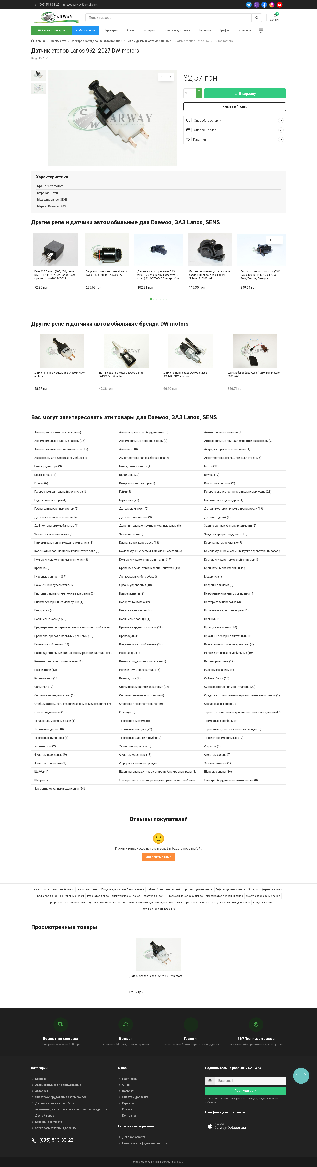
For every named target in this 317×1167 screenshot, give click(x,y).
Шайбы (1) (41, 771)
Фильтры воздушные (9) (50, 754)
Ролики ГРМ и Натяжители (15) (139, 669)
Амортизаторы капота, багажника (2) (144, 457)
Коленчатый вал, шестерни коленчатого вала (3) (66, 551)
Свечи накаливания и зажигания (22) (144, 686)
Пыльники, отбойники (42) (51, 644)
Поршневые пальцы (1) (134, 619)
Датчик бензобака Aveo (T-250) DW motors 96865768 (254, 374)
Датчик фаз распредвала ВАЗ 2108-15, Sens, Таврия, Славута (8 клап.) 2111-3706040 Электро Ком (158, 275)
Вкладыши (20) (129, 474)
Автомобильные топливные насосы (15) (61, 449)
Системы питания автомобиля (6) (141, 695)
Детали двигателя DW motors (107, 902)
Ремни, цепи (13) (45, 669)
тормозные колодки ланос (186, 895)
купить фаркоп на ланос (268, 889)
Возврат (149, 30)
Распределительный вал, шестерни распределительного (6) (74, 653)
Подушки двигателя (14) (135, 610)
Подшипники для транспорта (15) (226, 610)
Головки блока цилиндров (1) (223, 500)
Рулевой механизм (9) (219, 669)
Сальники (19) (43, 686)
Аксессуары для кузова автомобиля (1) (60, 457)
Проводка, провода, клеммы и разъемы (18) (63, 636)
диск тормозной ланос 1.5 (193, 902)
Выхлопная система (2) (219, 483)
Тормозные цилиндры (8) (51, 737)
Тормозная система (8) (134, 720)
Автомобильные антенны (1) (223, 432)
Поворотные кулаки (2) (134, 602)
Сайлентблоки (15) (216, 678)
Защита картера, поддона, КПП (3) (226, 534)
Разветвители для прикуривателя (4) (229, 644)
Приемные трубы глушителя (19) (141, 627)
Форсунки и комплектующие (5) (140, 763)
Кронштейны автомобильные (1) (226, 568)
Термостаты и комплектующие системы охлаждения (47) (242, 712)
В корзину (245, 93)
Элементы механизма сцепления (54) (59, 788)
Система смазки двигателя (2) (54, 695)
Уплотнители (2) (45, 746)
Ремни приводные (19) (219, 661)
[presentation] (162, 77)
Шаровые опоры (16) (218, 771)
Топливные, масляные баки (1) (54, 720)
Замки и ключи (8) (131, 534)
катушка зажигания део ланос (231, 902)
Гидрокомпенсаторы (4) (50, 500)
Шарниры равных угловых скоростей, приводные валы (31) (158, 771)
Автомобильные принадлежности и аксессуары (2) (238, 440)
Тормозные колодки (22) (135, 729)
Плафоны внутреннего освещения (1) (229, 593)
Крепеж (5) (41, 568)
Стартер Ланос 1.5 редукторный (66, 902)
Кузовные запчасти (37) (50, 576)
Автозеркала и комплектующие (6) (57, 432)
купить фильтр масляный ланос (54, 889)
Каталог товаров (51, 30)
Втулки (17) (211, 474)
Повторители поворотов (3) (222, 602)
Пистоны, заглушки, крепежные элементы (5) (64, 593)
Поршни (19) (212, 619)
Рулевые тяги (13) (46, 678)
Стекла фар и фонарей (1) (221, 703)
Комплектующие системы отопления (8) (61, 559)
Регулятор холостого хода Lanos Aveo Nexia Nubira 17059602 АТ (106, 273)
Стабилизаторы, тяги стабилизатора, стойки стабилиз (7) (72, 703)
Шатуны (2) (41, 780)
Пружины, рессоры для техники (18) (228, 636)
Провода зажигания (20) (220, 627)
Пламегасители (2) (131, 593)
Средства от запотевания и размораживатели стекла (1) (242, 695)
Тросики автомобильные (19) (223, 737)
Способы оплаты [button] (235, 130)
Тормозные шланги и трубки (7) (140, 737)
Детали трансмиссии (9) (135, 517)
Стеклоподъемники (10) (50, 712)
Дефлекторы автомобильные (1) (56, 525)
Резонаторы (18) (130, 653)
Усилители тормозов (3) (135, 746)
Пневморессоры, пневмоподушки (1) (58, 602)
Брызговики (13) (45, 474)
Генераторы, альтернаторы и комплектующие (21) (237, 491)
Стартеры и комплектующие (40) (141, 703)
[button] (151, 299)
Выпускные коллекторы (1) (137, 483)
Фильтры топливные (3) (50, 763)
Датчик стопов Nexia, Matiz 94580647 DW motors (59, 374)
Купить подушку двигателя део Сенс (151, 902)
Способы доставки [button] (235, 120)
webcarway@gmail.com (82, 4)
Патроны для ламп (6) (218, 585)
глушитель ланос (87, 889)
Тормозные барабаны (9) (221, 720)
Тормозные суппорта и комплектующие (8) (232, 729)
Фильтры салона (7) (217, 754)
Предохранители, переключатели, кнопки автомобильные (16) (75, 627)
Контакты (245, 30)
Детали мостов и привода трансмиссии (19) (233, 508)
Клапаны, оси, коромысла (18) (139, 542)
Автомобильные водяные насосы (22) (59, 440)
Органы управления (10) (135, 585)
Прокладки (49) (129, 636)
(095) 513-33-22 (49, 4)
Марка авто (85, 30)
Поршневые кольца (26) (50, 619)
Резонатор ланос (98, 895)
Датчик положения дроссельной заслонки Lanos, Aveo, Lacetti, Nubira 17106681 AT (209, 275)
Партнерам (110, 30)
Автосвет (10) (128, 449)
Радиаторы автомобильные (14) (141, 644)
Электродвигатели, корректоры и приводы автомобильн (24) (160, 780)
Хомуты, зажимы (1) (217, 763)
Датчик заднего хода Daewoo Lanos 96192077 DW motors (121, 374)
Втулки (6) (41, 483)
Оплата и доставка (177, 30)
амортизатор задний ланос (263, 895)
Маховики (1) (213, 576)
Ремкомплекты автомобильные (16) (58, 661)
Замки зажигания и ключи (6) (53, 534)
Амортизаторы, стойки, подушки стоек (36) (232, 457)
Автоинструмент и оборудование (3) (143, 432)
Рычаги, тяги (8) (130, 678)
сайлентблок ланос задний (164, 889)
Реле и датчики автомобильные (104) (229, 653)
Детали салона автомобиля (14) (56, 517)
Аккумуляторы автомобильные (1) (227, 449)
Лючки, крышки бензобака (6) (139, 576)
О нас (131, 30)
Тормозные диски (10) (49, 729)
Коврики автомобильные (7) (223, 542)
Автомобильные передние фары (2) (143, 440)
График (225, 30)
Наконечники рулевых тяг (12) (54, 585)
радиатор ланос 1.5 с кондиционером (60, 895)
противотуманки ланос (198, 889)
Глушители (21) (129, 500)
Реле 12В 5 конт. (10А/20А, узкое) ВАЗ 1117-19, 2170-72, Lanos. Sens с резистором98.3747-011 (54, 275)
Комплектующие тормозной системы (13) (232, 559)
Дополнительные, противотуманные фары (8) (150, 525)
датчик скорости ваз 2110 (158, 908)
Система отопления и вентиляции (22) (229, 686)
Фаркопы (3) (212, 746)
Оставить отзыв (158, 857)
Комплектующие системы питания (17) (145, 559)
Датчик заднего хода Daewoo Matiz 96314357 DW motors (185, 374)
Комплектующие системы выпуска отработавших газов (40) (244, 551)
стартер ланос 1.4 (155, 895)
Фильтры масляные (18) (135, 754)
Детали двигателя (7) (133, 508)
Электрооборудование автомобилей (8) (231, 780)
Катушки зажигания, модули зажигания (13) (63, 542)
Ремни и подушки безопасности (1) (142, 661)
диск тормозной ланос (126, 895)
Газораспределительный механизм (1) (60, 491)
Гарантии (205, 30)
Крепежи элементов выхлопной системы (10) (149, 568)
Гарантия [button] (235, 139)
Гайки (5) (125, 491)
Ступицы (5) (127, 712)
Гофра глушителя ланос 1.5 (233, 889)
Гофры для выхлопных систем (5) (56, 508)
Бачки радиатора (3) (48, 466)
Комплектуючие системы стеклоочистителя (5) (150, 551)
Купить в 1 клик (234, 106)
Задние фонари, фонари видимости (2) (230, 525)
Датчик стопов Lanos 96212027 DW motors (155, 976)
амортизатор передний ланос (224, 895)
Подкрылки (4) (44, 610)
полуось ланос (262, 902)
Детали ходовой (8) (217, 517)
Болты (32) (211, 466)
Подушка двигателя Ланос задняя (122, 889)
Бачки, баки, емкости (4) (135, 466)
